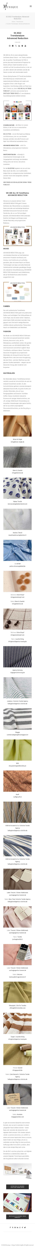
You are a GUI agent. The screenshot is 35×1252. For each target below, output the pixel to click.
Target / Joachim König (17, 1037)
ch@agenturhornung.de (17, 673)
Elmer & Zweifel (17, 470)
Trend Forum (19, 22)
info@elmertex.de (17, 473)
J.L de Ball (17, 564)
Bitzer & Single (17, 439)
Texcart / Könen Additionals (19, 893)
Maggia (17, 732)
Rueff (17, 794)
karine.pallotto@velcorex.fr (17, 977)
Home (13, 22)
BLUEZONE (11, 168)
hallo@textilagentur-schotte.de (17, 704)
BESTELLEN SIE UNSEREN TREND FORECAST (17, 1216)
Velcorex (19, 974)
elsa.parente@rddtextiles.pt (17, 766)
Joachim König (19, 639)
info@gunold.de (17, 1070)
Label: (9, 893)
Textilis (19, 937)
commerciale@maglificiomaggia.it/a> (17, 735)
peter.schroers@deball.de (17, 566)
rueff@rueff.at (17, 797)
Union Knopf (20, 595)
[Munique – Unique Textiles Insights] (10, 6)
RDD (17, 763)
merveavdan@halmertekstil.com (17, 504)
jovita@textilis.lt (17, 939)
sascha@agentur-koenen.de (17, 895)
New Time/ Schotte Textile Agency (19, 899)
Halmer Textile (17, 502)
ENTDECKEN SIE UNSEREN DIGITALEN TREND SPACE (18, 1186)
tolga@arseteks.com (17, 1117)
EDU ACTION (7, 134)
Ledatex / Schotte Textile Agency (17, 701)
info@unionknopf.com (17, 597)
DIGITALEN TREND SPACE (11, 93)
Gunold (20, 1068)
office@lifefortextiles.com (17, 1008)
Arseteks (19, 1114)
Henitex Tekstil (17, 533)
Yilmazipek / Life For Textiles (17, 1006)
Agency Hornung (17, 670)
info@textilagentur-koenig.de (17, 641)
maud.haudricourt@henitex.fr (17, 535)
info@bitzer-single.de (17, 442)
